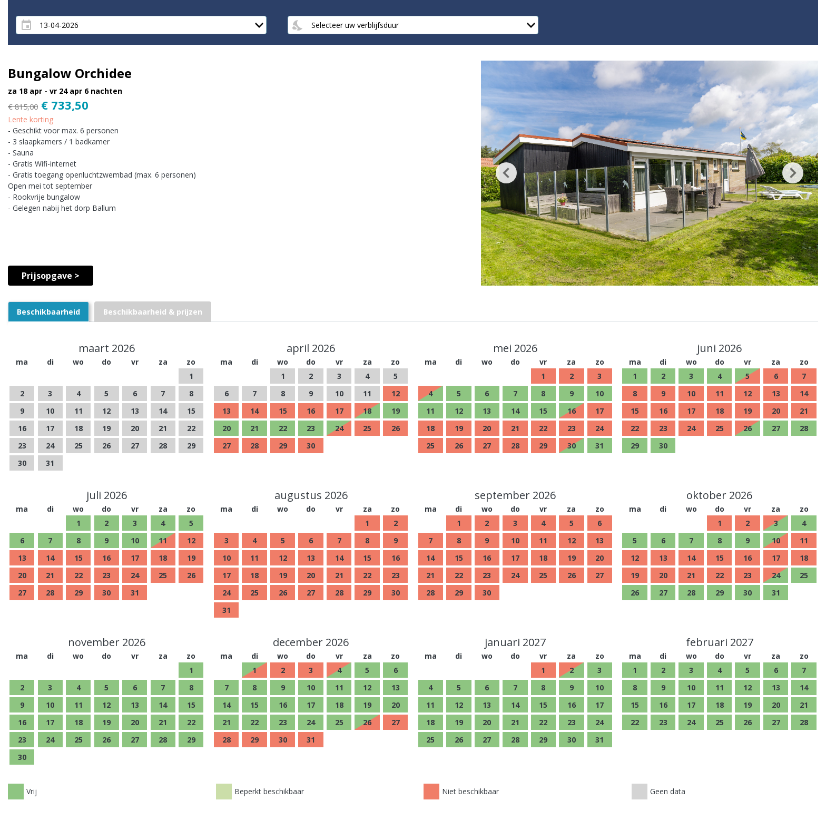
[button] (506, 173)
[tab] (48, 311)
